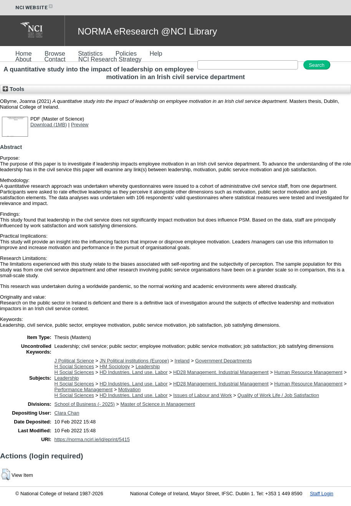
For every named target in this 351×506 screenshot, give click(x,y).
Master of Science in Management (157, 404)
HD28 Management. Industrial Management (220, 372)
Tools (13, 89)
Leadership (148, 366)
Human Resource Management (308, 372)
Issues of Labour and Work (202, 395)
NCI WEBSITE (34, 7)
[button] (5, 474)
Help (155, 53)
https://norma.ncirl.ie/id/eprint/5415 (92, 439)
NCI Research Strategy (110, 59)
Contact (54, 59)
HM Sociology (114, 366)
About (23, 59)
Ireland (182, 361)
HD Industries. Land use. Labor (133, 372)
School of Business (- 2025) (85, 404)
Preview (80, 124)
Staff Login (321, 493)
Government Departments (223, 361)
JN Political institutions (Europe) (134, 361)
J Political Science (74, 361)
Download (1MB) (48, 124)
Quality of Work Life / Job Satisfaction (278, 395)
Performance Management (84, 389)
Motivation (129, 389)
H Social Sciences (74, 366)
